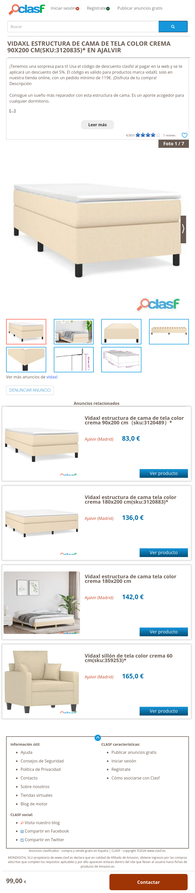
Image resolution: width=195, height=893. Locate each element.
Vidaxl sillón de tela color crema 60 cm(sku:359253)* (129, 658)
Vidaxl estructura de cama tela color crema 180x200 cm (130, 578)
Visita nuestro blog (40, 822)
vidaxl (51, 377)
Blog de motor (34, 804)
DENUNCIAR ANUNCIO (30, 390)
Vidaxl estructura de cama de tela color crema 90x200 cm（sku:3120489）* (134, 420)
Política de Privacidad (41, 769)
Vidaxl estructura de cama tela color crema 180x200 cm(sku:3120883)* (130, 499)
